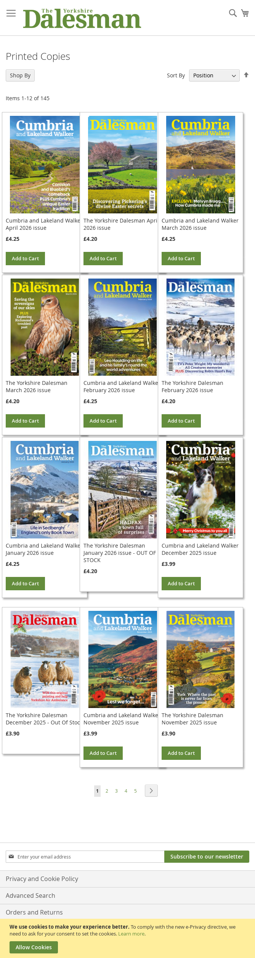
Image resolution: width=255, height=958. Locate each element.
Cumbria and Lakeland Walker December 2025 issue (200, 549)
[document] (128, 938)
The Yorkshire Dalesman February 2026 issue (192, 386)
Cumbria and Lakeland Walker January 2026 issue (44, 549)
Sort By (176, 75)
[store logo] (82, 17)
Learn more (131, 933)
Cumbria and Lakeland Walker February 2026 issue (121, 386)
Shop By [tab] (20, 75)
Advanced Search (30, 895)
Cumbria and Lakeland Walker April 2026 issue (44, 224)
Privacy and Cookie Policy (42, 879)
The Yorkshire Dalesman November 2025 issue (192, 718)
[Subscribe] (206, 857)
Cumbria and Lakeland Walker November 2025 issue (121, 718)
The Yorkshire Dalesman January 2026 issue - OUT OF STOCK (119, 553)
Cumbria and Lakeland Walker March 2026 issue (200, 224)
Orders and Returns (34, 912)
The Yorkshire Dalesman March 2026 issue (36, 386)
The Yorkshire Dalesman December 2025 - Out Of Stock (44, 718)
